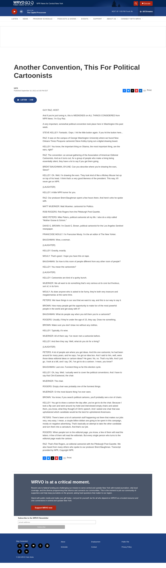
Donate (148, 6)
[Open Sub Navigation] (20, 24)
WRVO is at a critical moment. (60, 487)
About (63, 547)
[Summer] (83, 42)
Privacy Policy (127, 552)
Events (84, 24)
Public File (125, 547)
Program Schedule (42, 24)
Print (149, 95)
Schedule (64, 552)
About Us (111, 24)
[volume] (21, 16)
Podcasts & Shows (66, 24)
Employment (95, 547)
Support (97, 24)
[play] (14, 16)
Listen (15, 24)
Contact (94, 552)
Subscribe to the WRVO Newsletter (33, 523)
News (25, 24)
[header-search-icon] (137, 6)
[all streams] (146, 16)
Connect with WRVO (131, 24)
